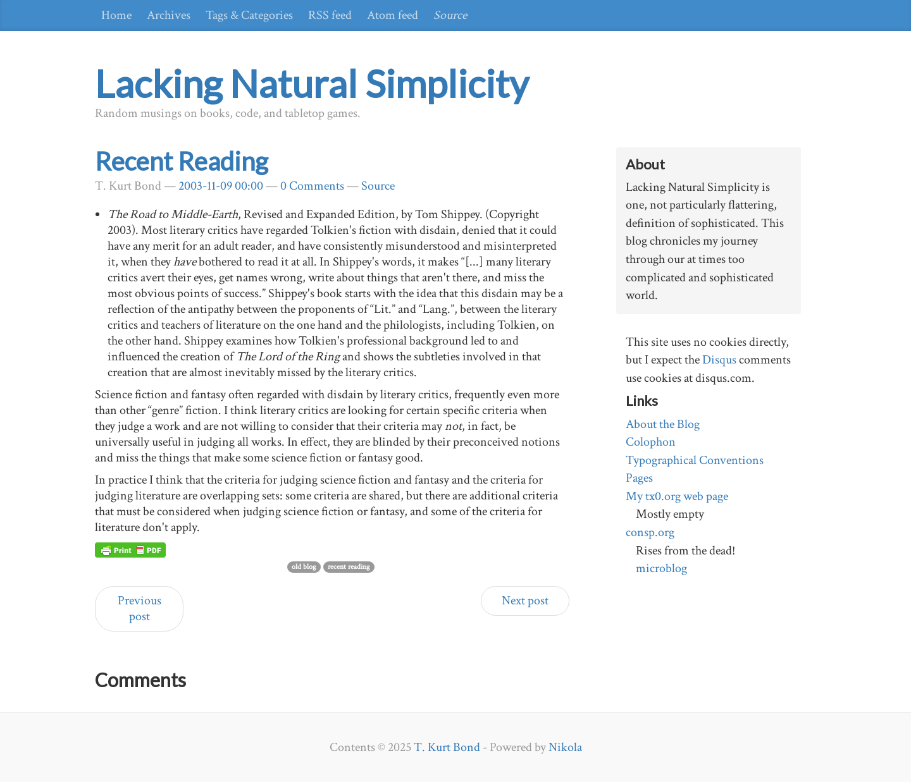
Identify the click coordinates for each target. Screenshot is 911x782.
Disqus (719, 359)
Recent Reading (181, 161)
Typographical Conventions (695, 460)
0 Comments (312, 186)
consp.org (650, 532)
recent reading (349, 566)
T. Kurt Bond (447, 747)
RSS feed (330, 15)
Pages (639, 478)
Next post (525, 600)
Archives (168, 15)
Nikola (565, 747)
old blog (304, 566)
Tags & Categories (249, 15)
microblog (661, 568)
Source (450, 15)
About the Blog (663, 424)
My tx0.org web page (677, 496)
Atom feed (392, 15)
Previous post (139, 608)
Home (116, 15)
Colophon (651, 442)
